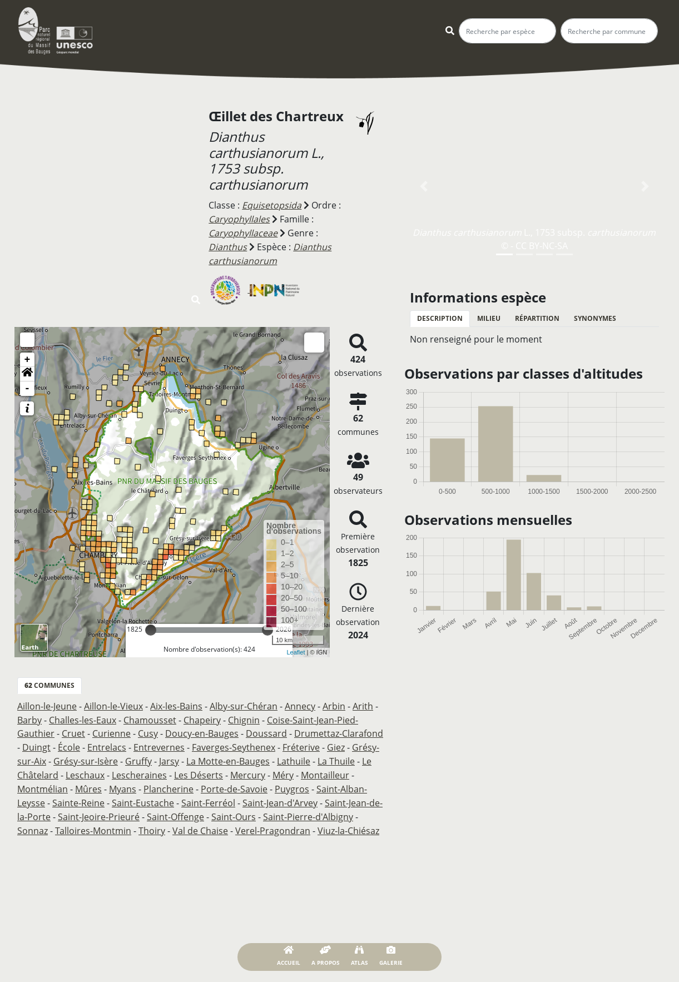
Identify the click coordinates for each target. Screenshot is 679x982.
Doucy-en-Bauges (202, 730)
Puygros (292, 783)
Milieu (488, 318)
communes (49, 682)
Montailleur (325, 770)
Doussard (266, 730)
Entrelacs (106, 743)
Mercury (247, 770)
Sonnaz (32, 823)
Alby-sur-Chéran (243, 703)
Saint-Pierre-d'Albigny (308, 810)
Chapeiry (202, 717)
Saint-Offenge (175, 810)
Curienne (111, 730)
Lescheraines (139, 770)
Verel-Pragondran (272, 823)
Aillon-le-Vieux (113, 703)
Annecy (300, 703)
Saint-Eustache (143, 797)
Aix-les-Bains (176, 703)
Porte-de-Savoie (234, 783)
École (69, 743)
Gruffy (138, 757)
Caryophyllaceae (243, 232)
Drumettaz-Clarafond (338, 730)
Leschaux (85, 770)
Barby (29, 717)
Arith (363, 703)
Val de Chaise (200, 823)
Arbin (334, 703)
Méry (283, 770)
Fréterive (301, 743)
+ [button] (27, 357)
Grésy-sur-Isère (85, 757)
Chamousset (149, 717)
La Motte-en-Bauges (228, 757)
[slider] (150, 627)
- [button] (27, 386)
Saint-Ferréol (208, 797)
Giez (336, 743)
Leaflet (295, 649)
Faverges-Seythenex (233, 743)
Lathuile (293, 757)
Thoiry (151, 823)
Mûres (88, 783)
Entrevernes (159, 743)
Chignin (244, 717)
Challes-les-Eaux (82, 717)
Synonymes (595, 318)
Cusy (148, 730)
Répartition (537, 318)
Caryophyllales (239, 218)
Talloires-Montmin (93, 823)
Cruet (73, 730)
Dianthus (228, 245)
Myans (122, 783)
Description (440, 318)
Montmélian (42, 783)
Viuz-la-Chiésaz (348, 823)
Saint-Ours (233, 810)
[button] (27, 371)
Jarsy (169, 757)
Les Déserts (198, 770)
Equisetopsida (271, 205)
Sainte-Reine (78, 797)
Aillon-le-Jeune (47, 703)
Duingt (36, 743)
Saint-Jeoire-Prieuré (99, 810)
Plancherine (168, 783)
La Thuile (336, 757)
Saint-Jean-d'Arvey (280, 797)
